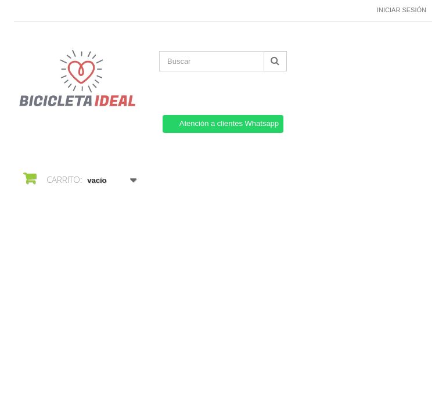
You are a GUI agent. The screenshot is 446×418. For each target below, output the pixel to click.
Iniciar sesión (401, 9)
